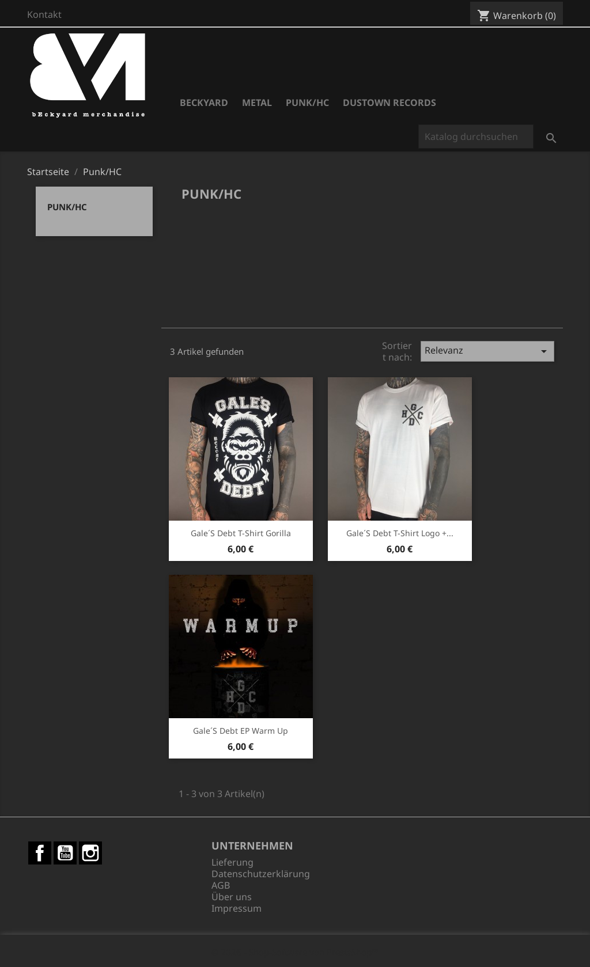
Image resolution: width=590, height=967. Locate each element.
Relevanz (488, 351)
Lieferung (232, 862)
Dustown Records (389, 102)
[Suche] (476, 136)
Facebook (39, 852)
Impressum (236, 908)
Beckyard (204, 102)
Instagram (90, 852)
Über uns (231, 896)
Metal (257, 102)
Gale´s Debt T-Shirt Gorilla (241, 533)
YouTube (65, 852)
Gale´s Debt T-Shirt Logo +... (399, 533)
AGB (220, 885)
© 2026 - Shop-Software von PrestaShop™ (295, 952)
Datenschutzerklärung (260, 873)
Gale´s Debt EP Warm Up (240, 730)
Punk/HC (307, 102)
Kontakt (44, 14)
